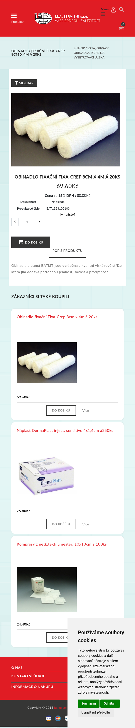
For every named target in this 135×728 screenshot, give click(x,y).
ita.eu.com (61, 709)
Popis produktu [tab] (67, 250)
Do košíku (30, 242)
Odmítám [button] (110, 703)
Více (86, 410)
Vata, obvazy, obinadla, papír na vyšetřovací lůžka (91, 52)
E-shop (79, 48)
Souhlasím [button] (88, 703)
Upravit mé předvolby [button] (95, 712)
